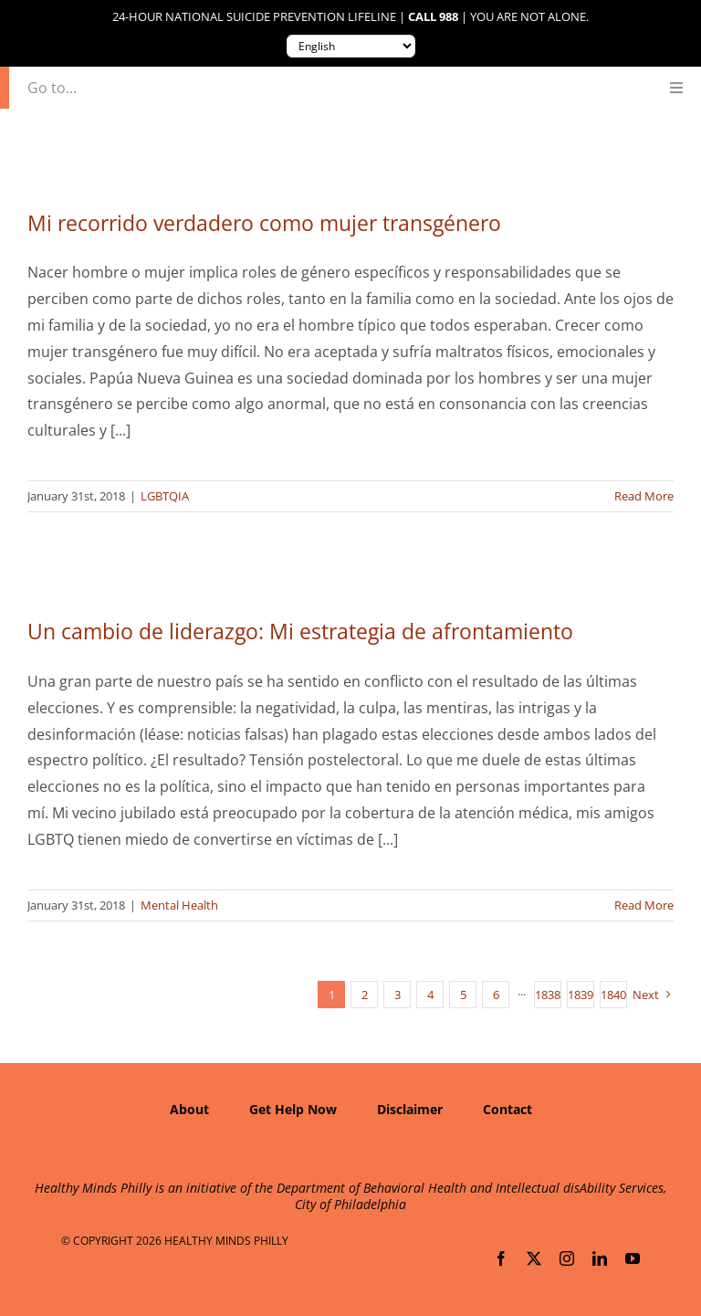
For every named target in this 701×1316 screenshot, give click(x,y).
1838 (547, 994)
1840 (613, 994)
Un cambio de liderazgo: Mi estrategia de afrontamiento (300, 631)
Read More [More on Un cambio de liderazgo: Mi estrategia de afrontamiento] (644, 905)
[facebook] (501, 1258)
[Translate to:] (351, 46)
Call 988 (433, 17)
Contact (507, 1109)
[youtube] (632, 1258)
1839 (580, 994)
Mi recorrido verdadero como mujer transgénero (264, 222)
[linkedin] (599, 1258)
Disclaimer (410, 1109)
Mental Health (179, 905)
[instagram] (567, 1258)
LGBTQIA (165, 496)
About (189, 1109)
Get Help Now (293, 1109)
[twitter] (534, 1258)
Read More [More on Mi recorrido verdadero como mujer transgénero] (644, 496)
